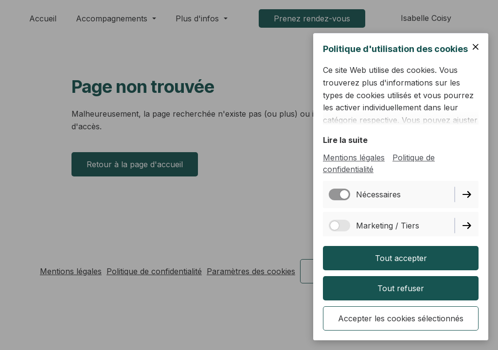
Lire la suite (345, 140)
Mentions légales (354, 157)
